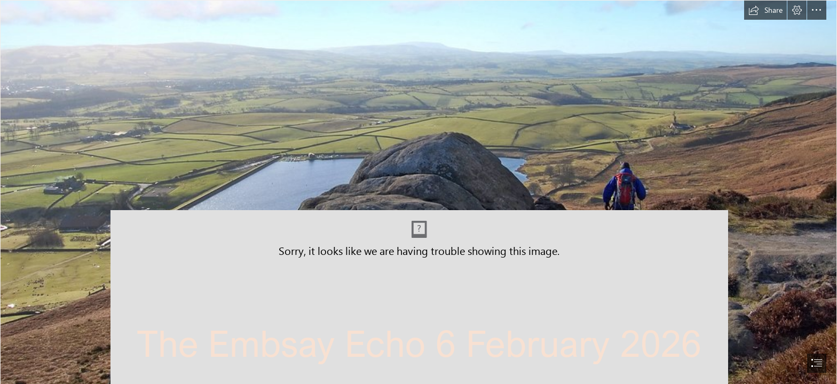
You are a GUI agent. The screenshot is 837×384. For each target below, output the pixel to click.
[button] (765, 10)
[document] (418, 192)
